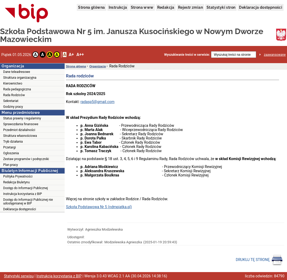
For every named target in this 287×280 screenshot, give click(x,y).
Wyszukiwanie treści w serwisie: (187, 55)
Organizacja (97, 66)
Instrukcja (118, 7)
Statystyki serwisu (19, 276)
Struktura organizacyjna (19, 78)
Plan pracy (10, 165)
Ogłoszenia (11, 153)
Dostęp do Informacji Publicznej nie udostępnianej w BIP (28, 201)
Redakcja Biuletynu (16, 182)
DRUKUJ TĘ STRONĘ (259, 260)
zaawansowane (275, 55)
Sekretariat (10, 101)
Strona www (142, 7)
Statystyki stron (221, 7)
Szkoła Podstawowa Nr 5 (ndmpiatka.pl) (99, 207)
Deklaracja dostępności (260, 7)
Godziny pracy (13, 107)
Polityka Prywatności (17, 176)
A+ (71, 54)
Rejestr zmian (190, 7)
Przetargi (9, 147)
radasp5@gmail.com (97, 102)
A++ (80, 54)
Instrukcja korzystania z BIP (22, 194)
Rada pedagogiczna (17, 89)
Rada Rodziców (14, 95)
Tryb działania (13, 141)
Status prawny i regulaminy (22, 118)
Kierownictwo (12, 83)
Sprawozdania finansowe (20, 124)
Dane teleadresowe (16, 72)
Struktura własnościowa (20, 136)
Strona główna (91, 7)
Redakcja (165, 7)
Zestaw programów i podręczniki (26, 159)
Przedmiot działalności (19, 130)
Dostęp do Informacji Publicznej (25, 188)
